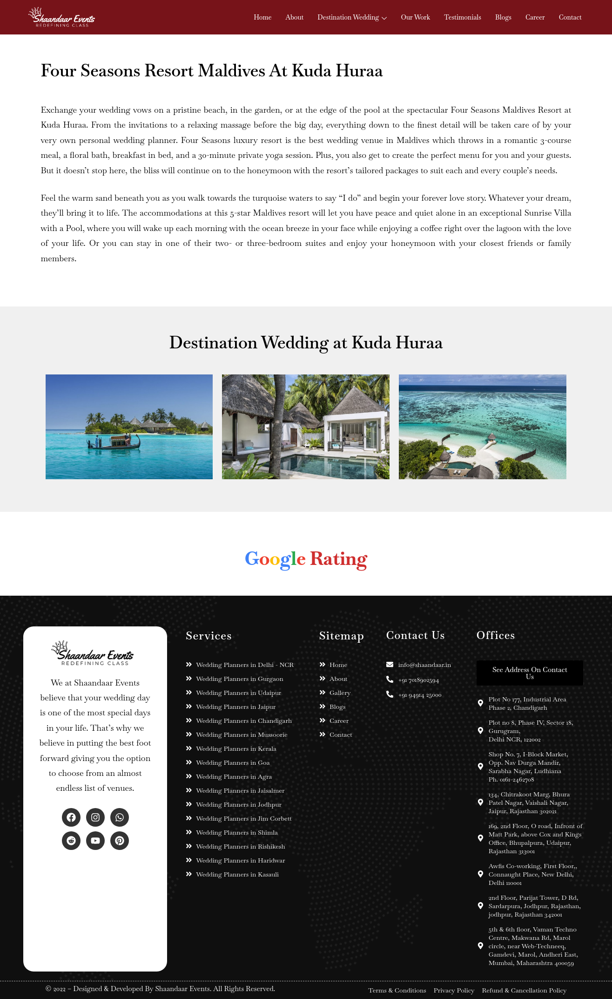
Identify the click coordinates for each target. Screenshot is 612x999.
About (295, 17)
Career (535, 17)
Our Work (415, 17)
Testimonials (462, 17)
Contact (570, 17)
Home (262, 17)
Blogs (503, 17)
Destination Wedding (352, 17)
